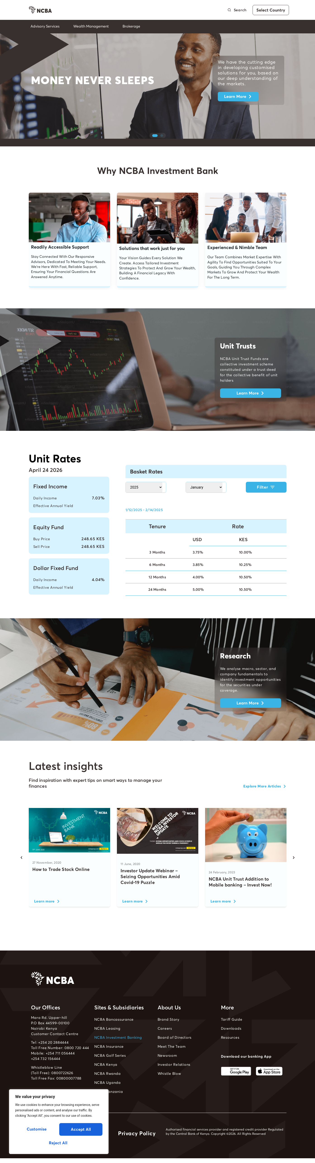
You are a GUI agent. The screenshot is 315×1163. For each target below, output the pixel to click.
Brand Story (168, 1033)
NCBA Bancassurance (114, 1033)
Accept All (59, 1142)
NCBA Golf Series (110, 1069)
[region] (59, 1122)
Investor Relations (174, 1078)
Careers (165, 1042)
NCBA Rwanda (107, 1087)
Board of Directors (175, 1051)
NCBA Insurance (109, 1060)
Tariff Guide (231, 1033)
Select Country (270, 10)
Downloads (231, 1042)
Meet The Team (172, 1060)
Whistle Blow (169, 1087)
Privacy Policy (137, 1146)
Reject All (80, 1130)
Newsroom (167, 1069)
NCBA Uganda (107, 1096)
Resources (230, 1051)
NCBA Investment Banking (118, 1051)
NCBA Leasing (107, 1042)
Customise (36, 1130)
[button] (155, 149)
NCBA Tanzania (108, 1105)
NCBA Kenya (106, 1078)
